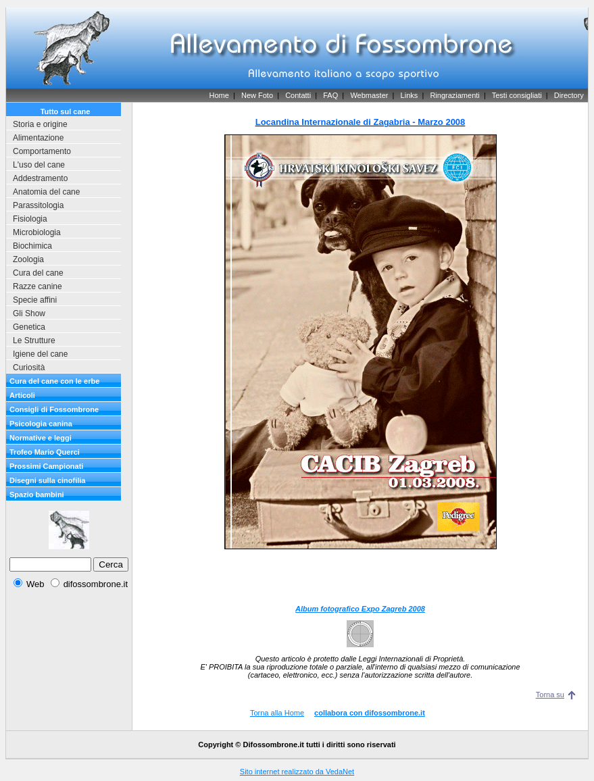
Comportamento (42, 151)
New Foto (257, 95)
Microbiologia (37, 232)
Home (218, 95)
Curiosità (29, 367)
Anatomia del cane (46, 192)
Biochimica (32, 246)
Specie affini (35, 300)
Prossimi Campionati (46, 466)
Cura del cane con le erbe (54, 381)
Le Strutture (34, 340)
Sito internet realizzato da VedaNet (297, 771)
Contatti (298, 95)
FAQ (330, 95)
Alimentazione (38, 138)
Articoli (22, 395)
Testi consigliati (517, 95)
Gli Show (29, 313)
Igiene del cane (40, 354)
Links (409, 95)
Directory (569, 95)
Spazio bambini (36, 494)
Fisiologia (30, 219)
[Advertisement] (360, 577)
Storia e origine (40, 124)
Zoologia (28, 259)
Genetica (29, 327)
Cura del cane (38, 273)
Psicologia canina (40, 424)
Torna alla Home (277, 713)
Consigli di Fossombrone (54, 409)
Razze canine (37, 286)
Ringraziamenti (454, 95)
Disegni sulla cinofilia (47, 480)
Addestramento (40, 178)
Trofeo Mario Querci (44, 452)
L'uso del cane (39, 165)
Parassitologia (38, 205)
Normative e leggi (40, 438)
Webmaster (369, 95)
